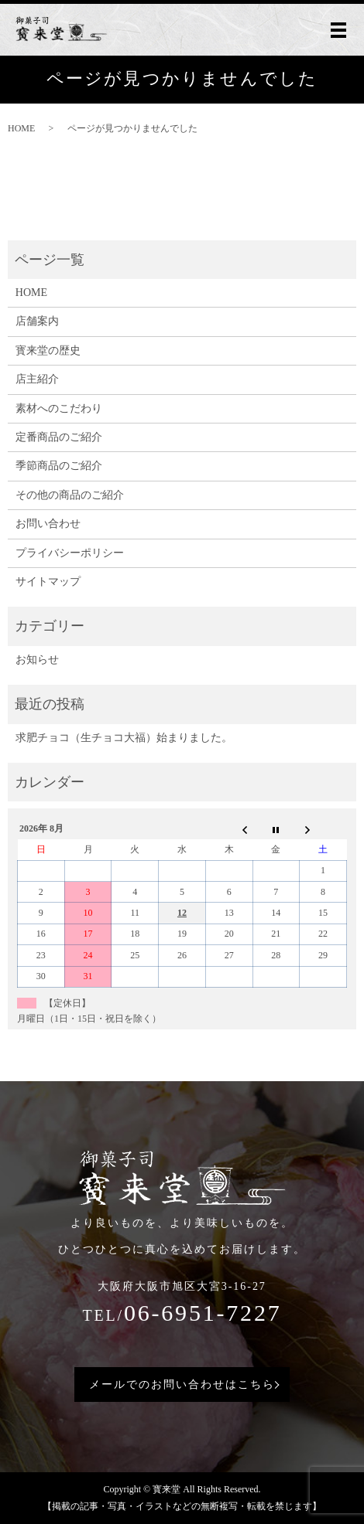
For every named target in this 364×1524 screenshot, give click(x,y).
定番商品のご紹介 (58, 437)
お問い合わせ (48, 523)
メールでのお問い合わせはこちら (181, 1384)
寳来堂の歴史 (48, 350)
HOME (21, 128)
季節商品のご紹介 (58, 465)
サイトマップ (48, 581)
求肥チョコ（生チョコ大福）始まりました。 (123, 737)
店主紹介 (37, 379)
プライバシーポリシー (69, 553)
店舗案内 (37, 321)
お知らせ (37, 659)
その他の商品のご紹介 (69, 495)
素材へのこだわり (58, 408)
